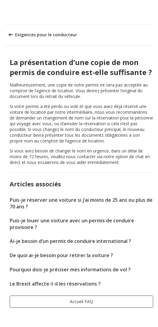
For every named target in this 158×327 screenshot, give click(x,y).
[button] (151, 12)
